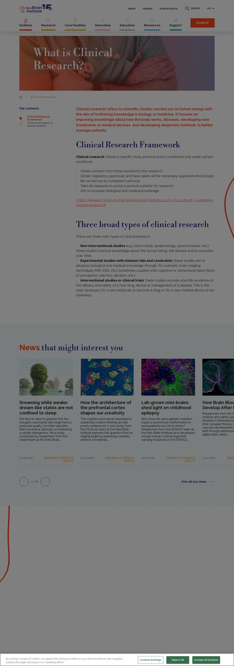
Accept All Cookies (206, 660)
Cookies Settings (150, 660)
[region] (117, 659)
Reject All (178, 660)
